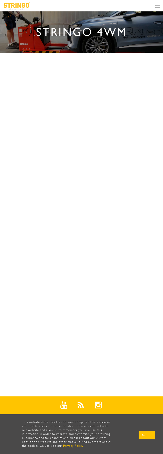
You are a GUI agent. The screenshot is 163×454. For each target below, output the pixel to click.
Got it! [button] (147, 435)
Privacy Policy (73, 445)
